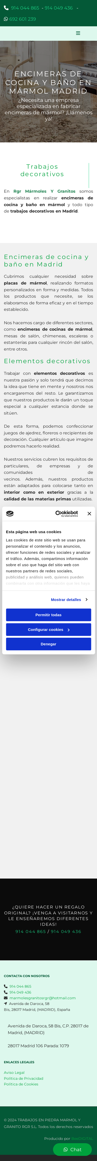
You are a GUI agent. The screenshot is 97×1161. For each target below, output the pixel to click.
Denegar (48, 644)
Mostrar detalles (66, 599)
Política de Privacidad (23, 1078)
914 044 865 (25, 8)
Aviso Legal (14, 1072)
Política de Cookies (21, 1084)
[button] (78, 33)
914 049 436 (66, 931)
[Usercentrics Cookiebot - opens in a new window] (58, 513)
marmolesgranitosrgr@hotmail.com (43, 998)
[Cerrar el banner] (89, 514)
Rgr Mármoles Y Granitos (44, 191)
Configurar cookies (49, 629)
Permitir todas (48, 615)
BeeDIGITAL (82, 1138)
